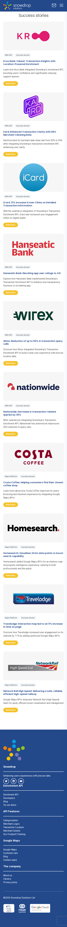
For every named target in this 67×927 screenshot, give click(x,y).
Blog (5, 801)
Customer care (10, 853)
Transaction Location (13, 827)
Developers (9, 798)
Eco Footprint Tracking (14, 834)
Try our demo (9, 805)
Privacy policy (10, 882)
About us (7, 875)
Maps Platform (11, 476)
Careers (7, 878)
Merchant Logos (11, 823)
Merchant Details (11, 830)
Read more (10, 83)
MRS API (8, 55)
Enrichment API (11, 794)
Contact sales (10, 860)
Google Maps (10, 849)
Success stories (22, 55)
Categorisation (10, 820)
